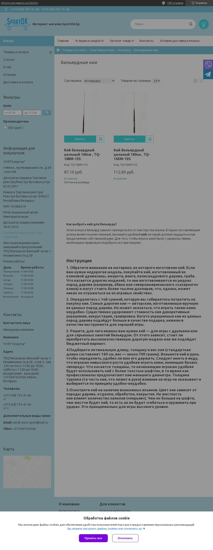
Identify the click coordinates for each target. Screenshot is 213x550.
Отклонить (125, 538)
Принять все (93, 538)
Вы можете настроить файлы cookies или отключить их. (105, 528)
